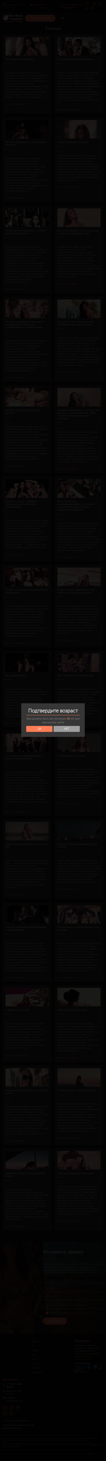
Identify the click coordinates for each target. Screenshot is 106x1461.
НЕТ (66, 728)
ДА (39, 728)
